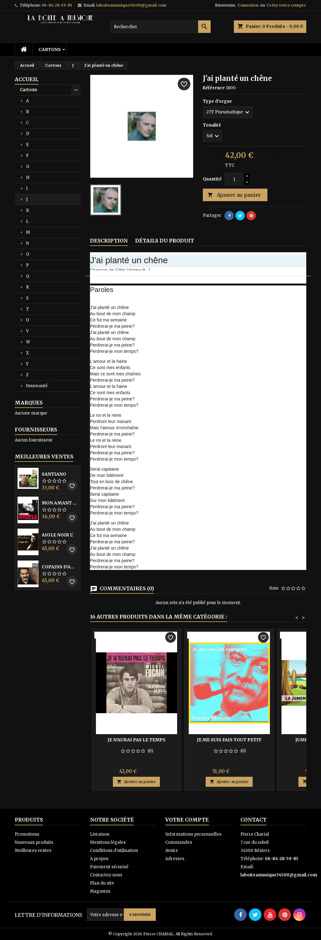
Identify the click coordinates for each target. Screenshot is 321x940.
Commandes (178, 842)
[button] (150, 269)
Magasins (100, 891)
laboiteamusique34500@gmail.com (131, 5)
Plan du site (102, 883)
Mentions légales (108, 842)
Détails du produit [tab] (164, 241)
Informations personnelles (193, 834)
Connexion (248, 5)
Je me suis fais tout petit (229, 740)
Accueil (26, 79)
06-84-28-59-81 (57, 5)
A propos (99, 858)
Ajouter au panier (234, 195)
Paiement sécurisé (109, 867)
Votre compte (187, 820)
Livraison (99, 834)
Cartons (50, 49)
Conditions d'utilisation (114, 850)
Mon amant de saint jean (60, 502)
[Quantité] (234, 179)
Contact (253, 820)
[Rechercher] (160, 26)
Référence (214, 88)
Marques (29, 403)
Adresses (174, 858)
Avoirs (171, 850)
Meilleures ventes (33, 850)
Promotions (27, 834)
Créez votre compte (286, 5)
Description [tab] (109, 241)
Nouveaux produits (34, 842)
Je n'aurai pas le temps (137, 740)
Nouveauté (37, 386)
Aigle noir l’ (57, 534)
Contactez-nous (106, 875)
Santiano (54, 474)
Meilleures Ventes (44, 456)
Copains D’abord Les (60, 566)
